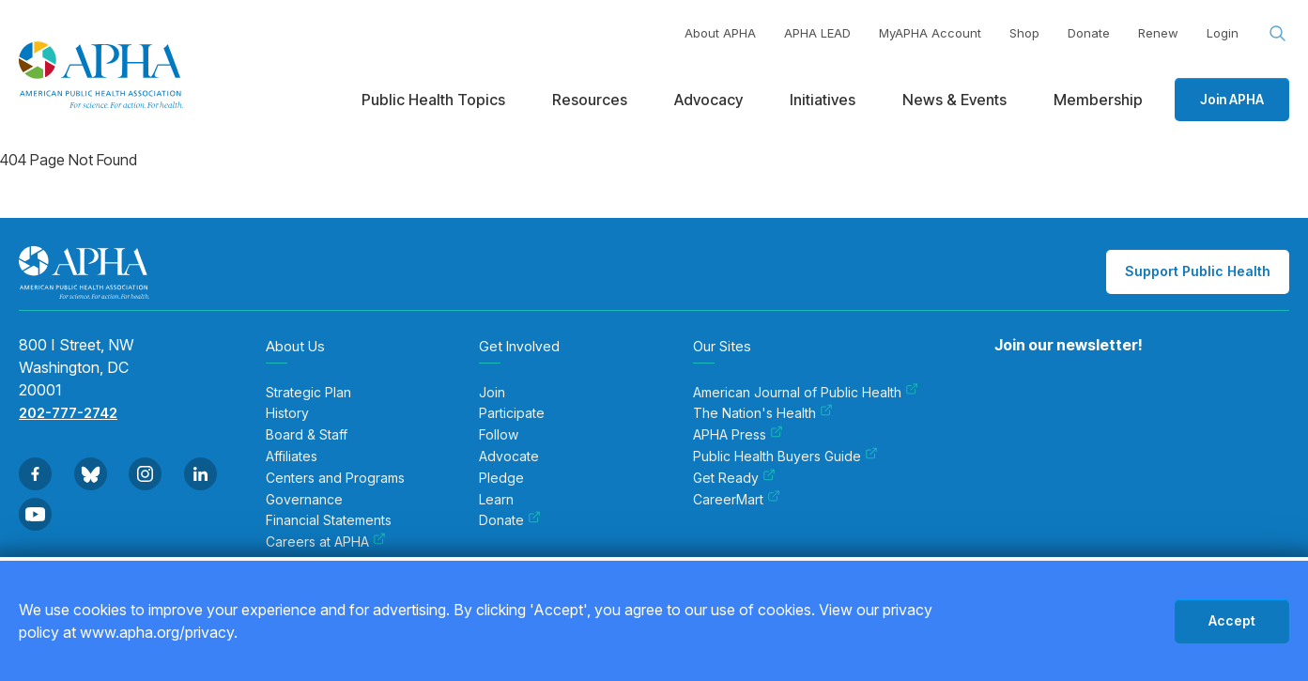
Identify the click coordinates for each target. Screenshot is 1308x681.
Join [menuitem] (492, 392)
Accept (1231, 620)
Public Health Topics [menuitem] (433, 99)
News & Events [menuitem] (954, 99)
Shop (1024, 32)
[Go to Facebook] (35, 473)
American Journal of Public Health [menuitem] (805, 392)
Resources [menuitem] (589, 99)
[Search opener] (1278, 34)
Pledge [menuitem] (501, 478)
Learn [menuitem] (496, 499)
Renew (1158, 32)
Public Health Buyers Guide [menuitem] (785, 456)
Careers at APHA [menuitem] (326, 541)
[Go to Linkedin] (200, 473)
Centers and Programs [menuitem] (335, 478)
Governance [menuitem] (304, 499)
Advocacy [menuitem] (708, 99)
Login (1223, 32)
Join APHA (1232, 99)
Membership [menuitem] (1098, 99)
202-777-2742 (68, 413)
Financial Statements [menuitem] (329, 520)
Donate (1089, 32)
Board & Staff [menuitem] (306, 434)
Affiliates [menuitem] (291, 456)
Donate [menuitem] (510, 520)
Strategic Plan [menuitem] (308, 392)
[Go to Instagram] (145, 473)
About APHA (720, 32)
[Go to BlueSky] (90, 473)
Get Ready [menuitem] (734, 478)
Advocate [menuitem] (509, 456)
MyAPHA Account (930, 32)
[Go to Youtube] (35, 514)
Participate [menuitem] (512, 413)
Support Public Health (1197, 271)
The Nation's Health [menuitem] (763, 413)
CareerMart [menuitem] (736, 499)
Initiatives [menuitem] (822, 99)
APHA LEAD (817, 32)
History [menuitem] (287, 413)
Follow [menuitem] (498, 434)
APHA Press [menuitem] (738, 434)
